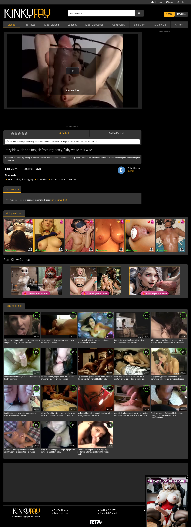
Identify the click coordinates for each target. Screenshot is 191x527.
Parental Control (108, 513)
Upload (181, 2)
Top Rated (29, 24)
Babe (9, 179)
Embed (63, 133)
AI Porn (179, 24)
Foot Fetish (42, 179)
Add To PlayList (115, 133)
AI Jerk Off (160, 24)
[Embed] (74, 141)
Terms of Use (61, 513)
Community (118, 24)
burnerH (131, 171)
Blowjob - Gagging (24, 179)
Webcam (73, 179)
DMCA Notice (61, 510)
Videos (169, 14)
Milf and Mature (58, 179)
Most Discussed (94, 24)
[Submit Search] (139, 13)
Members (181, 14)
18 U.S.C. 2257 (107, 510)
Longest (72, 24)
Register (156, 2)
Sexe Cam (139, 24)
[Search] (101, 13)
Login (169, 2)
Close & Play (72, 90)
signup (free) (62, 200)
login (52, 200)
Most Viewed (51, 24)
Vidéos (11, 24)
